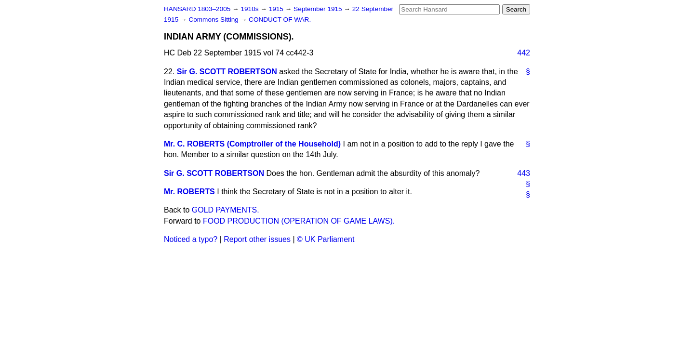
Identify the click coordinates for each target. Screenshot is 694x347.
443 (523, 173)
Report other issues (257, 239)
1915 (277, 9)
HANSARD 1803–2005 (197, 9)
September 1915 (319, 9)
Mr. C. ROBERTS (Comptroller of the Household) (252, 144)
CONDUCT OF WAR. (280, 19)
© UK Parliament (325, 239)
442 (523, 53)
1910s (250, 9)
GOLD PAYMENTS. (225, 210)
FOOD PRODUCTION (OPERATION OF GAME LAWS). (299, 221)
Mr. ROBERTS (189, 191)
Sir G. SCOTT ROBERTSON (227, 71)
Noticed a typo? (190, 239)
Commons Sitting (214, 19)
